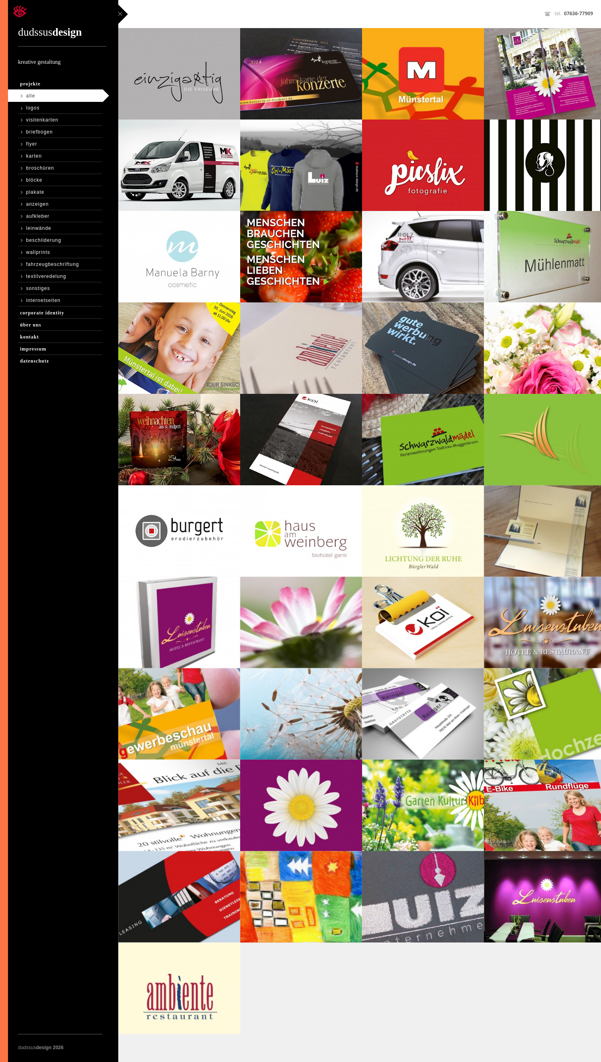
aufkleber (37, 216)
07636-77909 (578, 13)
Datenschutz (34, 361)
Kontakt (29, 337)
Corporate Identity (42, 313)
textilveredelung (46, 276)
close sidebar (123, 14)
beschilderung (43, 240)
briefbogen (39, 132)
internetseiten (43, 300)
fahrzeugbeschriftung (52, 264)
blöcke (34, 180)
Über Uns (30, 325)
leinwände (38, 228)
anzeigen (37, 204)
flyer (31, 144)
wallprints (38, 252)
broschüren (40, 168)
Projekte (30, 84)
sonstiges (38, 288)
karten (34, 156)
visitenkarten (42, 120)
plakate (35, 192)
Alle (30, 96)
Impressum (33, 349)
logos (33, 108)
